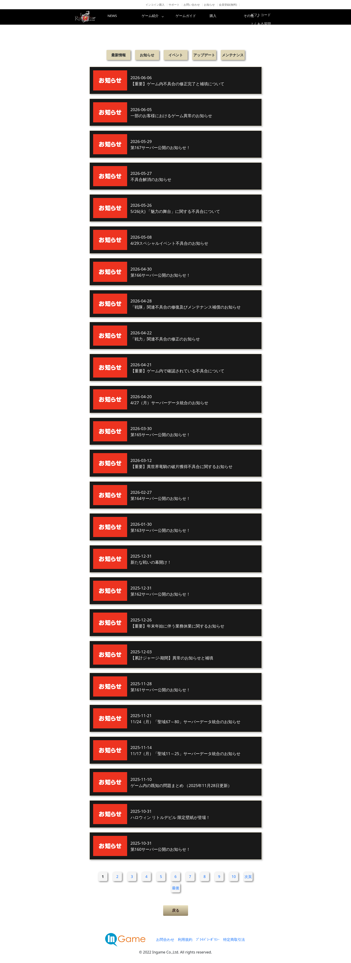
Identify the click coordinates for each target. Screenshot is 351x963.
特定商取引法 (234, 939)
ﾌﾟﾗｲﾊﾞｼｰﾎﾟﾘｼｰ (208, 939)
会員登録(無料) (228, 5)
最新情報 (118, 54)
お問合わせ (165, 939)
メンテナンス (233, 54)
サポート (174, 5)
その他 (265, 17)
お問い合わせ (192, 5)
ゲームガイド (193, 17)
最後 (175, 887)
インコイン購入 (155, 5)
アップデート (204, 54)
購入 (229, 17)
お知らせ (209, 5)
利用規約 (185, 939)
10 (234, 876)
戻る (175, 910)
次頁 (248, 876)
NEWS (120, 17)
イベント (175, 54)
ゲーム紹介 (156, 17)
